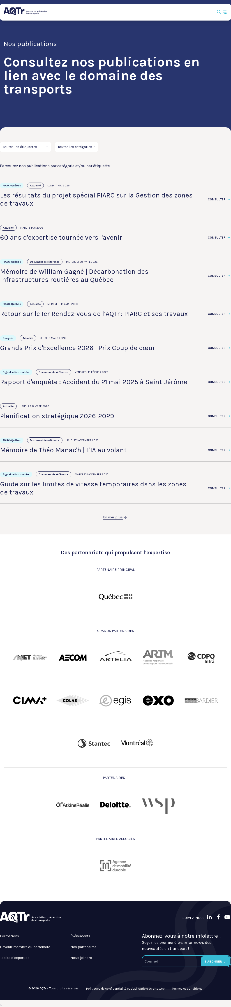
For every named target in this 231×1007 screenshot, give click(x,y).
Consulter (219, 199)
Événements (80, 936)
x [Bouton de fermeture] (1, 1004)
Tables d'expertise (14, 958)
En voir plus (115, 517)
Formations (9, 936)
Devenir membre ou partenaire (25, 947)
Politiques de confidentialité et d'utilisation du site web (125, 989)
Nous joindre (81, 958)
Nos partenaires (83, 947)
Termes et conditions (187, 989)
